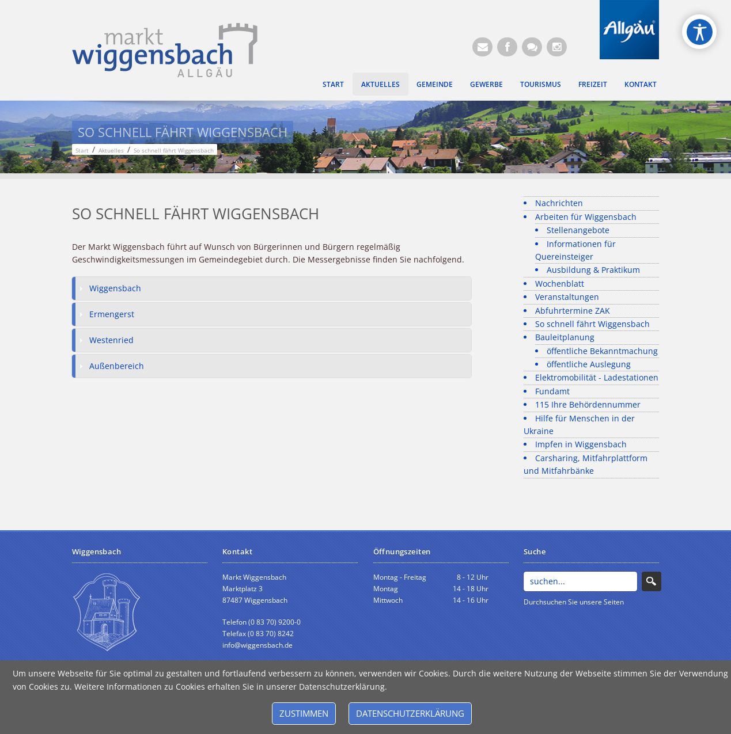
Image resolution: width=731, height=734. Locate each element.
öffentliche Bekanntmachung (602, 350)
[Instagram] (557, 46)
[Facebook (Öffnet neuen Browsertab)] (507, 46)
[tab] (272, 288)
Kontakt (640, 84)
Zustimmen (303, 713)
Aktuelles (380, 84)
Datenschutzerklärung (410, 713)
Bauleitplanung (564, 337)
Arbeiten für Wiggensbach (586, 216)
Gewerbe (486, 84)
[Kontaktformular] (532, 46)
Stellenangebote (578, 230)
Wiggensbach (115, 288)
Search (651, 581)
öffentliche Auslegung (589, 364)
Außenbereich (116, 365)
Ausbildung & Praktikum (593, 269)
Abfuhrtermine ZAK (572, 310)
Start (333, 84)
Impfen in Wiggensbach (581, 444)
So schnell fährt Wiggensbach (592, 323)
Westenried (111, 339)
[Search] (580, 581)
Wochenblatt (559, 283)
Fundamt (552, 391)
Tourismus (540, 84)
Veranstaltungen (567, 296)
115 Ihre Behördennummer (588, 404)
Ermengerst (111, 314)
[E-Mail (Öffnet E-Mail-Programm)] (482, 46)
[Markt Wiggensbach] (165, 49)
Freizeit (592, 84)
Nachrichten (559, 202)
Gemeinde (434, 84)
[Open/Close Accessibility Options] (700, 32)
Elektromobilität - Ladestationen (596, 377)
